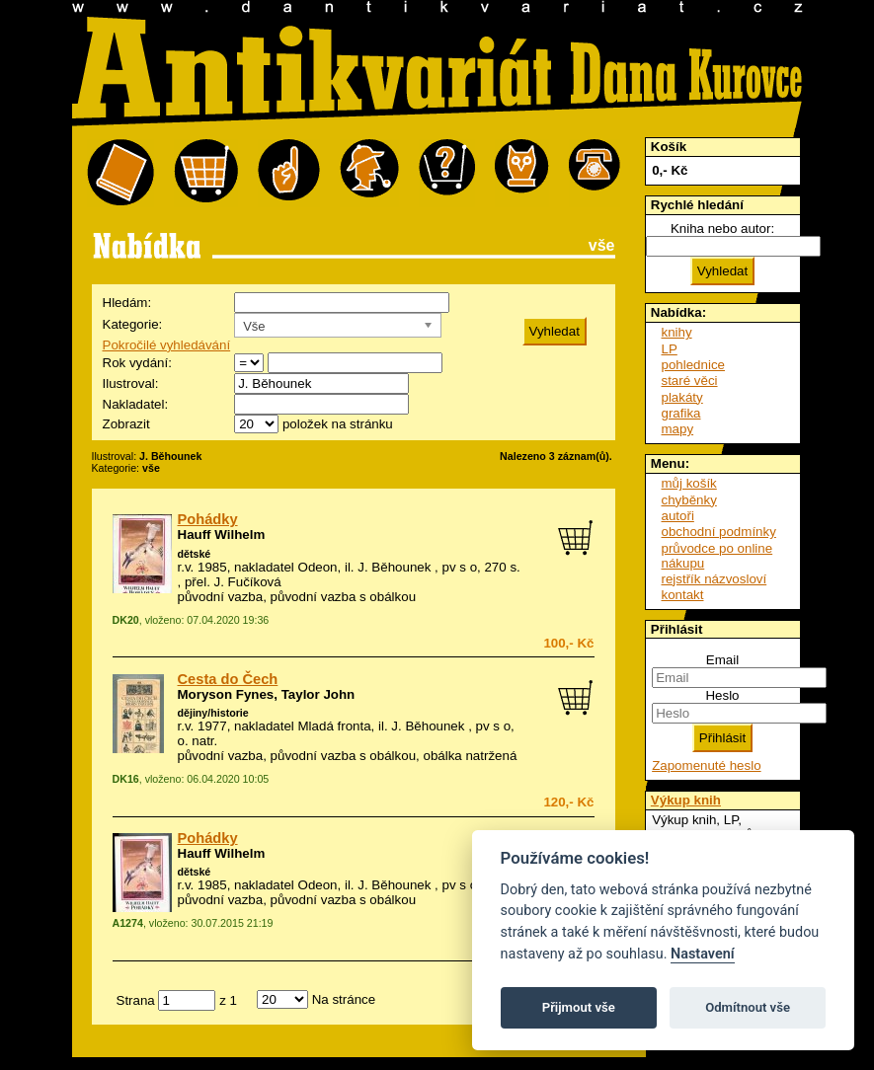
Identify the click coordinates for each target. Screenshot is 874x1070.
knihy (677, 332)
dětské (194, 554)
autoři (678, 515)
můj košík (689, 483)
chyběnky (689, 500)
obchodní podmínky (719, 531)
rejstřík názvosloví (714, 579)
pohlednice (693, 364)
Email (722, 659)
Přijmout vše (578, 1007)
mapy (678, 428)
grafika (681, 413)
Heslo (722, 695)
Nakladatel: (136, 404)
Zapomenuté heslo (706, 765)
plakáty (682, 397)
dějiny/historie (213, 713)
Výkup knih (686, 800)
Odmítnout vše (747, 1007)
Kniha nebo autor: (722, 228)
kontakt (683, 594)
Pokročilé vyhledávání (167, 345)
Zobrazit (126, 424)
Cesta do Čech (228, 679)
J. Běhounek (394, 567)
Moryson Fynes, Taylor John (267, 694)
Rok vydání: (137, 362)
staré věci (690, 380)
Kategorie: (133, 324)
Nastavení (703, 954)
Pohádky (208, 519)
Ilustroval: (131, 383)
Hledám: (127, 302)
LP (669, 349)
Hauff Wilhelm (222, 534)
